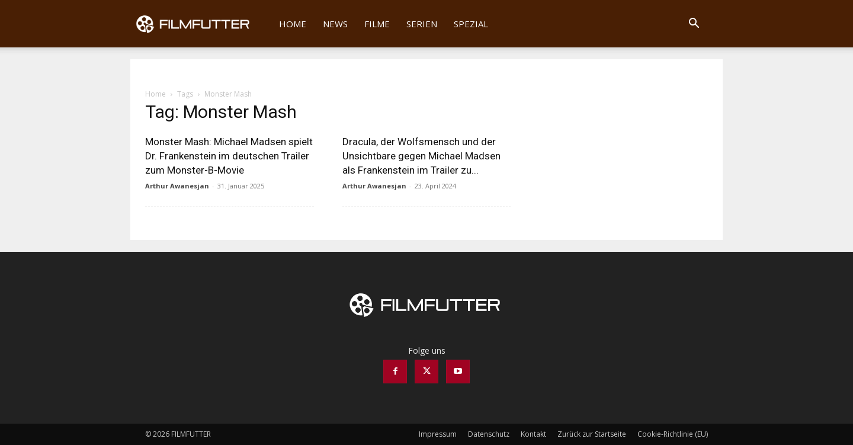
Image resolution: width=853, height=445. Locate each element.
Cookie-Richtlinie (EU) (672, 434)
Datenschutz (488, 434)
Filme (377, 24)
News (335, 24)
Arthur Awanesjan (177, 185)
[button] (693, 24)
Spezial (471, 24)
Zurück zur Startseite (591, 434)
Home (292, 24)
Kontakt (533, 434)
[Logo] (200, 23)
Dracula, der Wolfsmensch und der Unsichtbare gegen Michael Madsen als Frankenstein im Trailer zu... (421, 156)
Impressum (438, 434)
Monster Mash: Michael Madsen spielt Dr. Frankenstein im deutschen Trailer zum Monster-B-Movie (229, 156)
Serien (421, 24)
